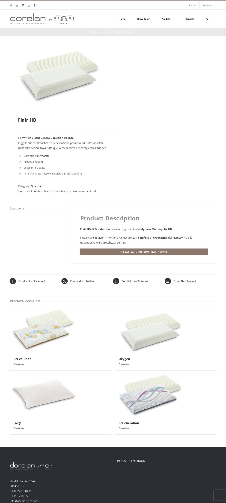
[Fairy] (45, 376)
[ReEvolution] (45, 312)
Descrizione (17, 208)
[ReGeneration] (150, 376)
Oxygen (124, 359)
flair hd (47, 191)
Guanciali (36, 186)
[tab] (36, 208)
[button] (207, 19)
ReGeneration (128, 423)
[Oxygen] (150, 312)
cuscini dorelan (33, 191)
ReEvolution (22, 359)
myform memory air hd (81, 191)
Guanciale (59, 191)
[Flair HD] (144, 251)
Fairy (17, 423)
